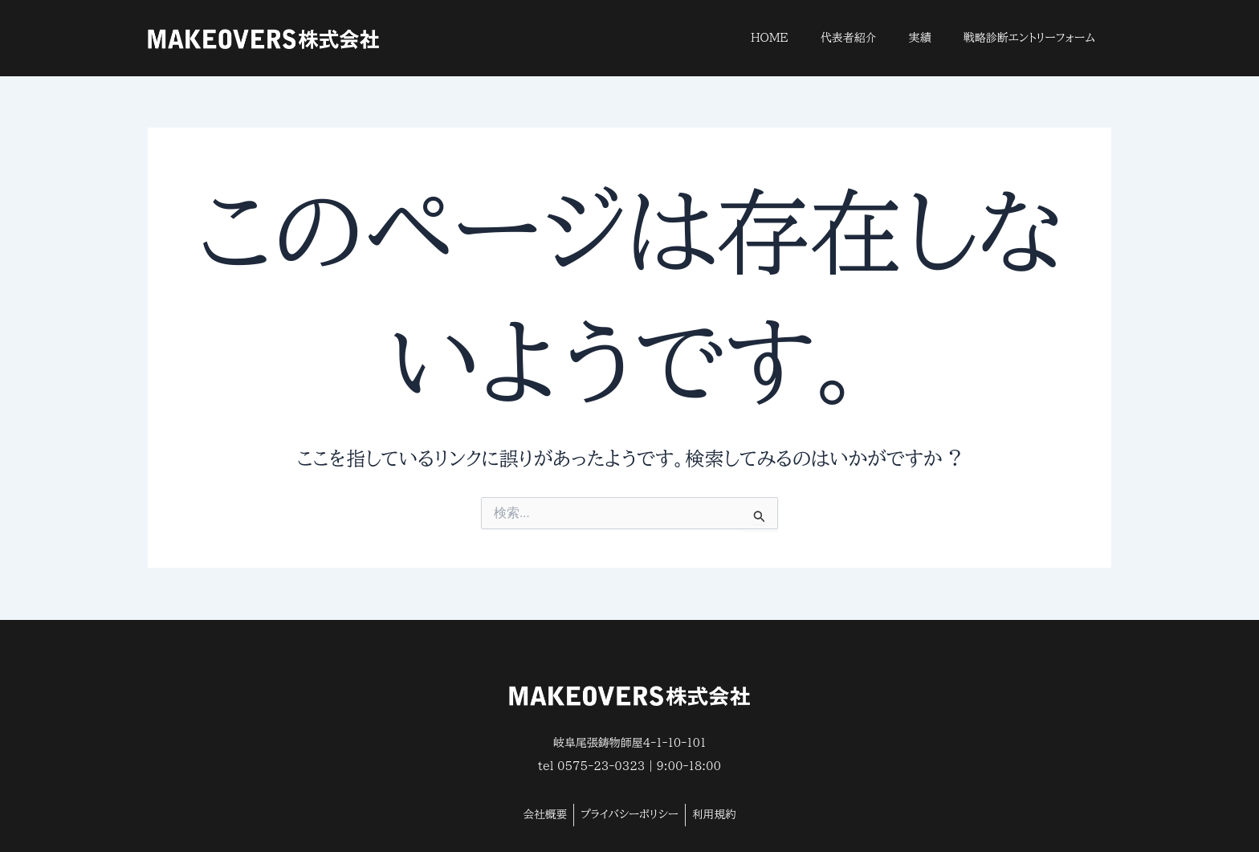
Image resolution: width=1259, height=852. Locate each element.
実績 (920, 37)
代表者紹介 (849, 37)
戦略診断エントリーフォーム (1029, 37)
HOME (769, 37)
